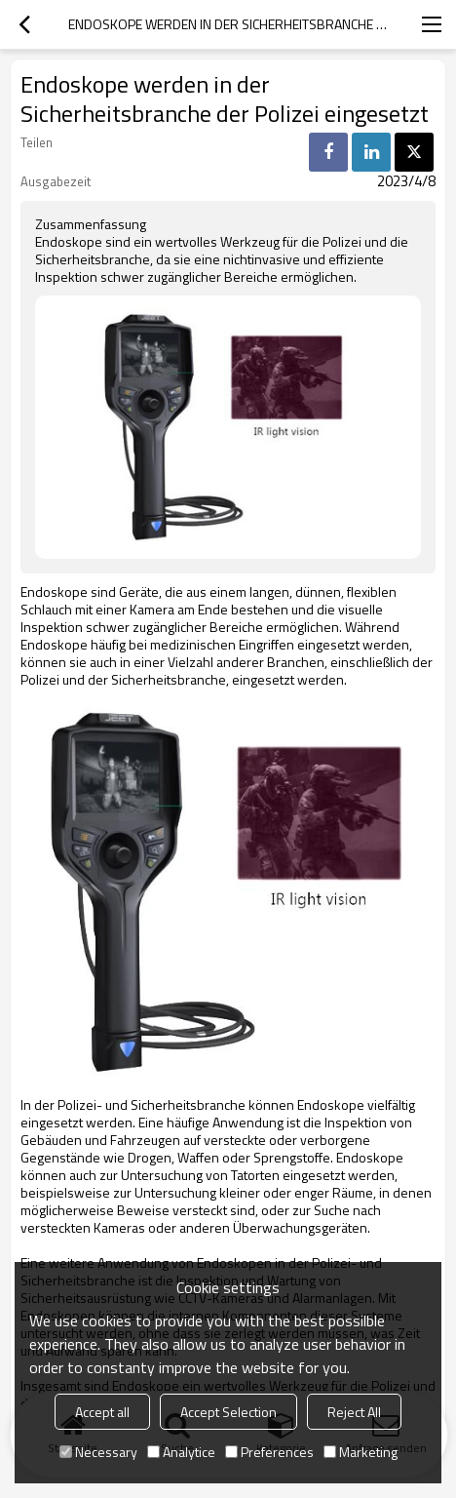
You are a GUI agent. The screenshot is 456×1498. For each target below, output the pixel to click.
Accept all (102, 1411)
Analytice (181, 1451)
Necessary (98, 1451)
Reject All (354, 1411)
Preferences (269, 1451)
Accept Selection (228, 1411)
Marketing (360, 1451)
